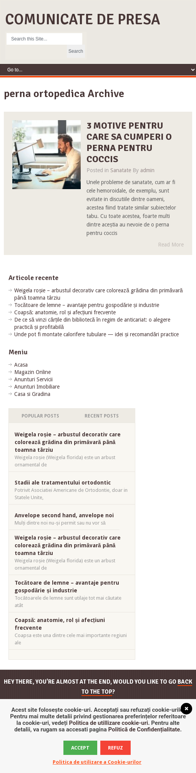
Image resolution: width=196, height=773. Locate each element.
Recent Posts (102, 416)
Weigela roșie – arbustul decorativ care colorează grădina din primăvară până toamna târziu (68, 442)
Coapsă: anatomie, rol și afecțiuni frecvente (65, 312)
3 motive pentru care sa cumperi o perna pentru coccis (129, 142)
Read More (171, 244)
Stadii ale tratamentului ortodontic (63, 483)
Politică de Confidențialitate (144, 729)
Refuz (115, 748)
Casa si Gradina (32, 394)
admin (147, 170)
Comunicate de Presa (82, 19)
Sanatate (120, 170)
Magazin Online (32, 372)
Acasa (21, 365)
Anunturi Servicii (33, 379)
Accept (80, 748)
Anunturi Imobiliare (37, 387)
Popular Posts (40, 416)
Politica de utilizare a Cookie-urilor (97, 762)
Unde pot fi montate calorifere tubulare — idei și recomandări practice (96, 334)
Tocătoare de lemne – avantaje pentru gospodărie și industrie (86, 305)
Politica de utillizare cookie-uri (108, 722)
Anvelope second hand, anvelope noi (64, 515)
